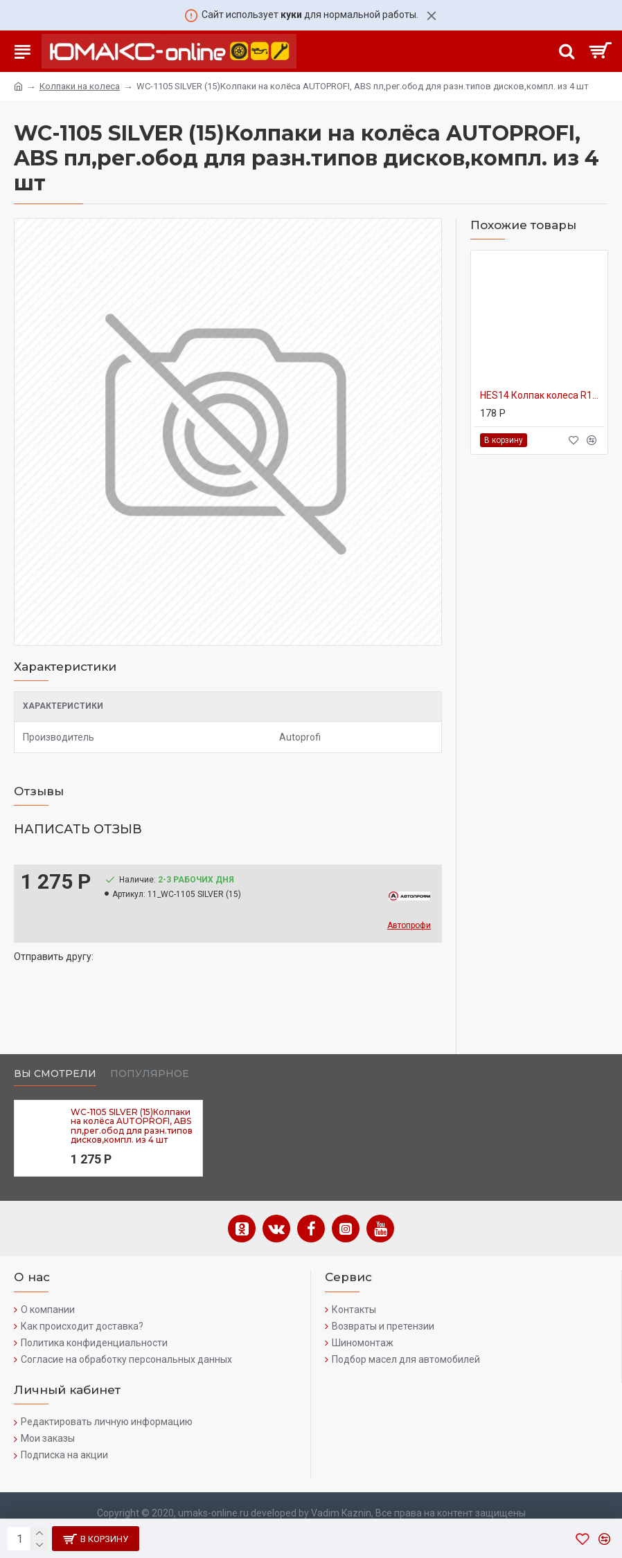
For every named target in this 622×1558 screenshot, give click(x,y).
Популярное (149, 1074)
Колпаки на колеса (79, 86)
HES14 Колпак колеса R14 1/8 (542, 395)
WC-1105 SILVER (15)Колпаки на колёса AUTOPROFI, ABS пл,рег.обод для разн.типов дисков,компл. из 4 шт (132, 1125)
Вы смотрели (55, 1074)
